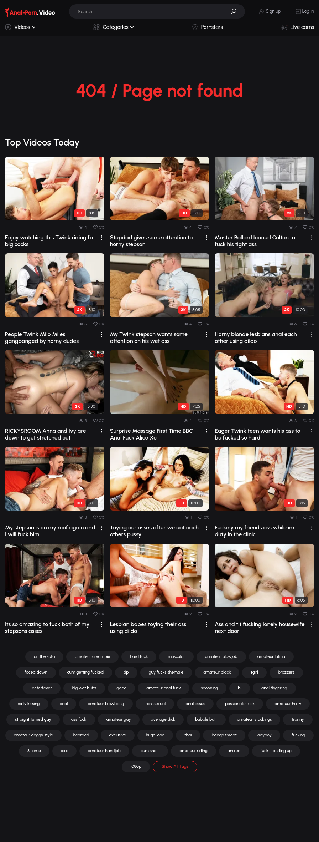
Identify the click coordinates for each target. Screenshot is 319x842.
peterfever (42, 687)
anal (64, 703)
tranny (298, 719)
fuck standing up (276, 750)
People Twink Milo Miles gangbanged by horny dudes (42, 337)
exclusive (117, 734)
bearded (81, 734)
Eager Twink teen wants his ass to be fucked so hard (257, 434)
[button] (236, 11)
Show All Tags (175, 766)
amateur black (217, 672)
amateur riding (193, 750)
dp (126, 672)
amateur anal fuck (163, 687)
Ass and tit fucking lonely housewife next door (259, 627)
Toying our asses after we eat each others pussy (154, 531)
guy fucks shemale (166, 672)
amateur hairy (287, 703)
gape (121, 687)
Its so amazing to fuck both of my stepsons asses (47, 627)
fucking (298, 734)
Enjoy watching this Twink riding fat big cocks (50, 241)
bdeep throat (223, 734)
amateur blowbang (106, 703)
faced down (36, 672)
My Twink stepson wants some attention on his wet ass (149, 337)
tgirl (254, 672)
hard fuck (139, 656)
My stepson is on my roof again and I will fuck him (50, 531)
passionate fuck (240, 703)
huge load (155, 734)
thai (188, 734)
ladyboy (264, 734)
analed (234, 750)
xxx (64, 750)
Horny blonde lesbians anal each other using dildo (256, 337)
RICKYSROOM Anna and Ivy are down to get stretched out (45, 434)
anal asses (195, 703)
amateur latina (271, 656)
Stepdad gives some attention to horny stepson (151, 241)
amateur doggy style (33, 734)
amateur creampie (92, 656)
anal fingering (274, 687)
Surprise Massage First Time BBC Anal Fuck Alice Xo (151, 434)
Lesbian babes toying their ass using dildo (148, 627)
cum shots (150, 750)
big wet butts (84, 687)
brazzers (286, 672)
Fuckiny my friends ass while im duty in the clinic (254, 531)
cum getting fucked (85, 672)
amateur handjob (104, 750)
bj (239, 687)
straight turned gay (33, 719)
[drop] (101, 238)
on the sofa (44, 656)
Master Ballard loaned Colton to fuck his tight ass (255, 241)
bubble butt (206, 719)
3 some (34, 750)
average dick (163, 719)
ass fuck (79, 719)
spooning (209, 687)
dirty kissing (29, 703)
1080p (135, 766)
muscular (176, 656)
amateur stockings (254, 719)
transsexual (155, 703)
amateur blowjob (221, 656)
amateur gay (118, 719)
